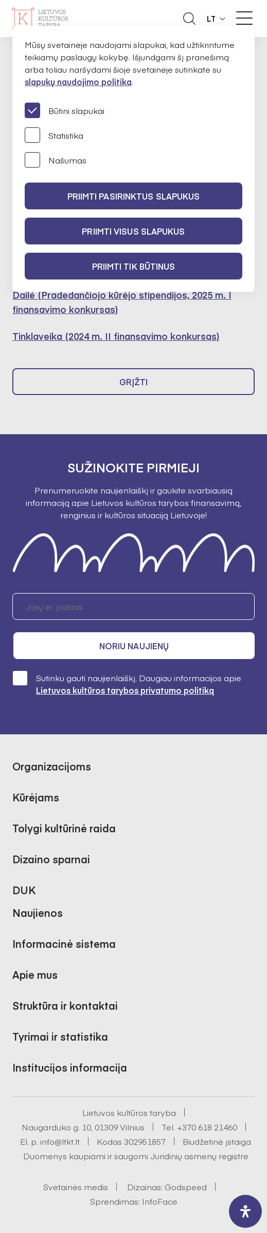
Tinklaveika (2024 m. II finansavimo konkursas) (116, 336)
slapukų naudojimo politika (78, 81)
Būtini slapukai (64, 110)
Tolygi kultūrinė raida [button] (64, 828)
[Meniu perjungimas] (244, 18)
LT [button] (211, 18)
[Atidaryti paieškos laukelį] (189, 18)
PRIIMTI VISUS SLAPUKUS (133, 231)
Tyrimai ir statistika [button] (60, 1036)
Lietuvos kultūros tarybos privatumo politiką (125, 690)
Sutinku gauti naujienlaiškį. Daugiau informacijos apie (126, 683)
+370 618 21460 (207, 1126)
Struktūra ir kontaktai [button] (65, 1005)
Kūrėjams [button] (35, 797)
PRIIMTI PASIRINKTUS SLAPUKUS (133, 196)
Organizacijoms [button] (51, 766)
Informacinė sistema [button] (64, 943)
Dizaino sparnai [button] (51, 859)
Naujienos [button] (37, 912)
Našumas (55, 160)
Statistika (54, 135)
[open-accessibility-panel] (245, 1211)
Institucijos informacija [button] (69, 1067)
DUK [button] (23, 890)
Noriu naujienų (134, 645)
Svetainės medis (75, 1186)
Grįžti (133, 381)
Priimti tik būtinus (133, 266)
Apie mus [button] (35, 974)
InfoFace (159, 1201)
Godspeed (186, 1186)
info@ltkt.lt (60, 1141)
